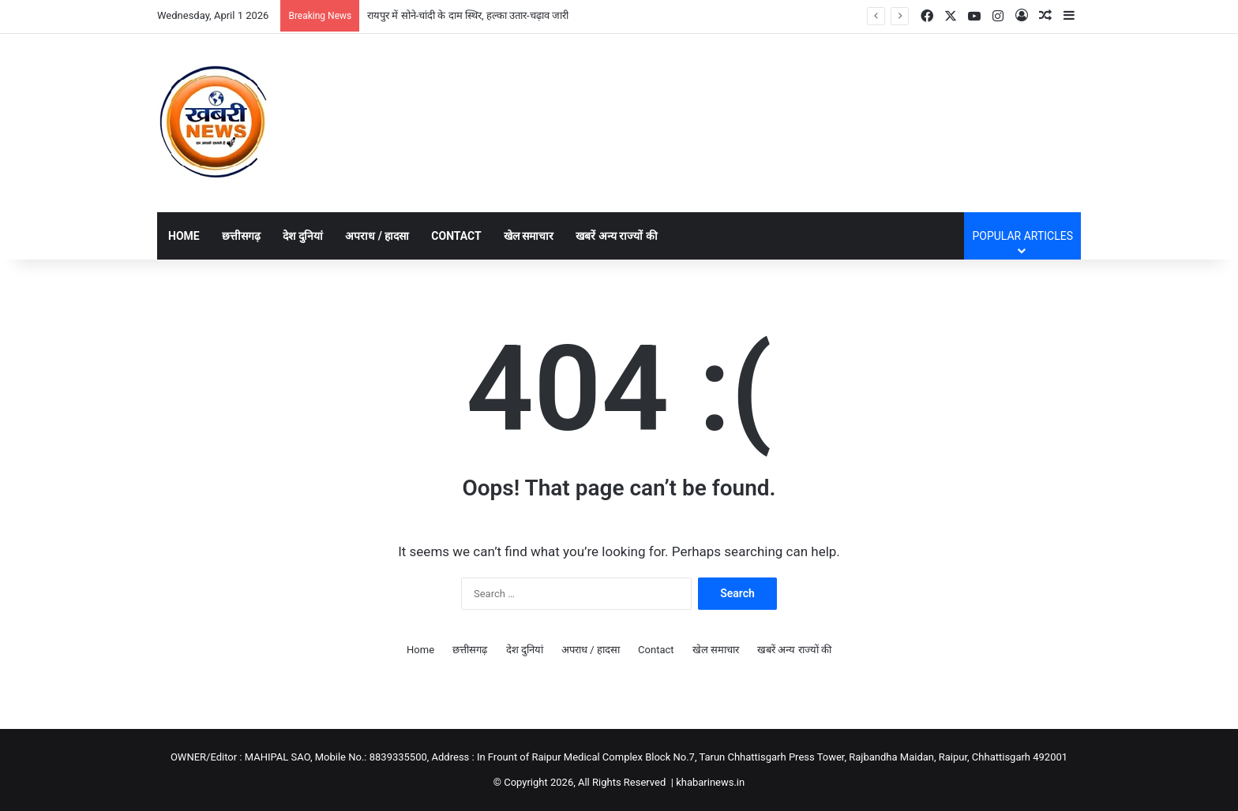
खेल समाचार (528, 236)
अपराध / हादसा (377, 236)
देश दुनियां (303, 236)
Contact (456, 236)
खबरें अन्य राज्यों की (616, 236)
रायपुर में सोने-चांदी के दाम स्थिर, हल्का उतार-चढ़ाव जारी (467, 15)
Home (184, 236)
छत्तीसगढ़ (241, 236)
